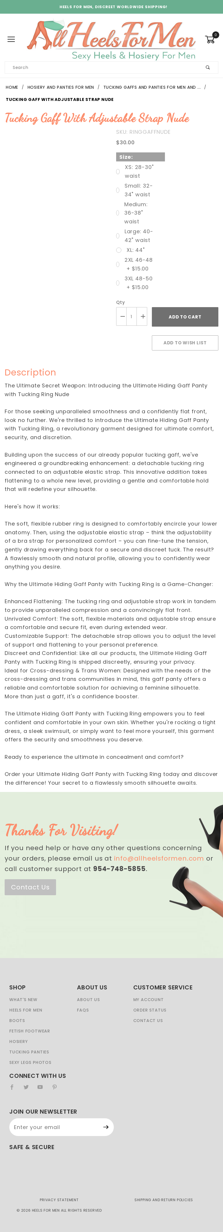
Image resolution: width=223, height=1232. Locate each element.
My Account (148, 1000)
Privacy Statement (59, 1199)
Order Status (150, 1010)
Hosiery (18, 1041)
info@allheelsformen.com (159, 858)
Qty (120, 302)
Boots (17, 1020)
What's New (23, 1000)
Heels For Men (25, 1010)
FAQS (83, 1010)
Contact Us (30, 887)
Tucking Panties (29, 1052)
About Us (88, 1000)
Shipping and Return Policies (163, 1199)
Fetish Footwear (29, 1031)
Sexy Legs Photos (30, 1062)
